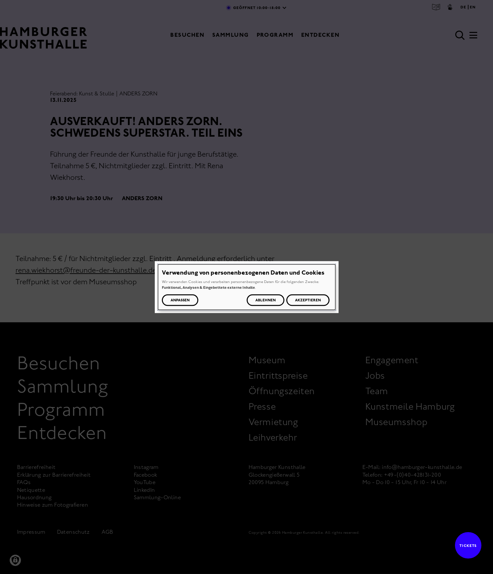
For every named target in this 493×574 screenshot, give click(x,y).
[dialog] (246, 287)
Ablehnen (265, 300)
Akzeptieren (308, 300)
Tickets (466, 545)
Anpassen (180, 300)
